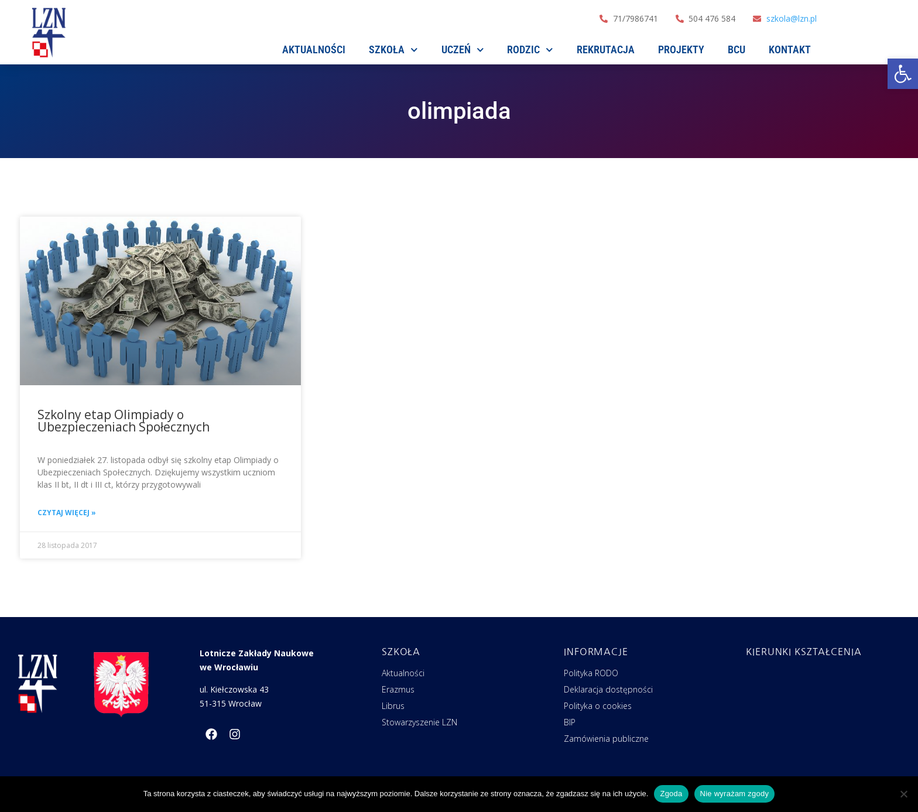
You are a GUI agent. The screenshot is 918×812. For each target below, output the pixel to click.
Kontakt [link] (790, 49)
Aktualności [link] (403, 673)
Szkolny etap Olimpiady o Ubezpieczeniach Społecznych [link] (123, 420)
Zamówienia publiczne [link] (606, 738)
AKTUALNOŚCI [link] (313, 49)
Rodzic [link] (530, 50)
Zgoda (671, 793)
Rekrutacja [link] (606, 49)
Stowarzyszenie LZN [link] (419, 722)
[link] (903, 74)
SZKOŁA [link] (393, 50)
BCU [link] (736, 49)
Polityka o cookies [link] (598, 705)
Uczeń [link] (462, 50)
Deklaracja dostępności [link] (608, 689)
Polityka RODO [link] (591, 673)
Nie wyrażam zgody (734, 793)
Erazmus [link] (398, 689)
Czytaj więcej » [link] (66, 513)
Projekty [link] (681, 49)
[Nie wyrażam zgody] (903, 794)
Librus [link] (393, 705)
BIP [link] (570, 722)
